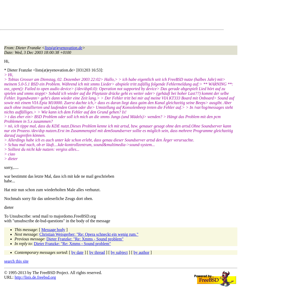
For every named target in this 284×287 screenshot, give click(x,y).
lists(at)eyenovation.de (63, 48)
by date (78, 252)
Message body (53, 229)
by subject (119, 252)
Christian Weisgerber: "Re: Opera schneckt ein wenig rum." (88, 234)
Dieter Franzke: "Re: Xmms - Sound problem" (84, 239)
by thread (97, 252)
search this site (16, 261)
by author (141, 252)
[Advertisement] (98, 15)
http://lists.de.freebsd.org (35, 277)
